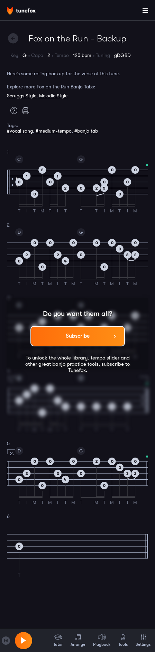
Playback (101, 640)
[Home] (27, 11)
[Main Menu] (145, 10)
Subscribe (78, 336)
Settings (143, 640)
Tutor (58, 640)
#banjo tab (86, 131)
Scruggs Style (21, 95)
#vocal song (20, 131)
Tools (123, 640)
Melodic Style (53, 95)
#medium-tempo (54, 131)
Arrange (78, 640)
